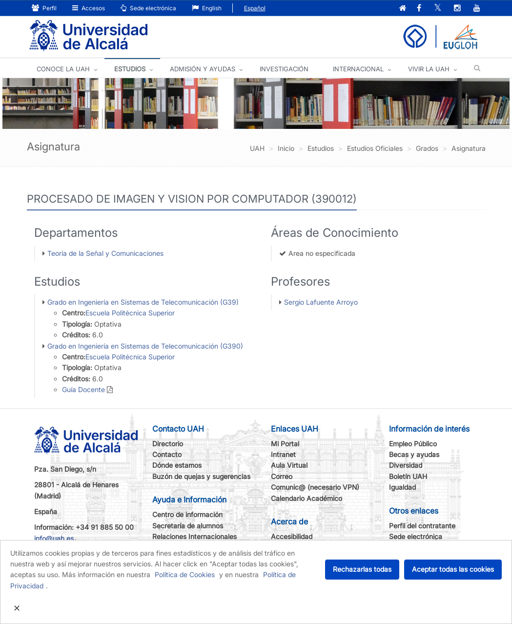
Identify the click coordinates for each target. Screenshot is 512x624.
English (207, 8)
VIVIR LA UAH (429, 69)
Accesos (88, 8)
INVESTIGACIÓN (284, 69)
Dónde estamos (177, 465)
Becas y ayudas (414, 454)
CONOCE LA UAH (63, 69)
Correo (281, 476)
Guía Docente (83, 389)
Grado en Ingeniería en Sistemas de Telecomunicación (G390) (145, 346)
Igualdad (402, 487)
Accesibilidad (291, 536)
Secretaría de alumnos (187, 525)
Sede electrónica (148, 8)
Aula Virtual (289, 465)
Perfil (44, 8)
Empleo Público (413, 443)
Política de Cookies (185, 574)
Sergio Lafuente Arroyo (321, 302)
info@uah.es (54, 538)
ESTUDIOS (129, 69)
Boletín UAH (408, 476)
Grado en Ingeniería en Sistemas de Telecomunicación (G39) (143, 302)
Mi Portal (285, 443)
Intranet (283, 454)
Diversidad (405, 465)
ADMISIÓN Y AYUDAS (202, 69)
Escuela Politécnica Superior (130, 313)
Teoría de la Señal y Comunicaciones (105, 253)
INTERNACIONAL (358, 69)
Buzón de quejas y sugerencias (201, 476)
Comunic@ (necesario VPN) (315, 487)
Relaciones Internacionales (194, 536)
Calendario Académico (306, 498)
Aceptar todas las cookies (453, 569)
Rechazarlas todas (362, 569)
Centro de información (187, 514)
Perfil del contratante (422, 525)
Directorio (167, 443)
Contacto (167, 454)
